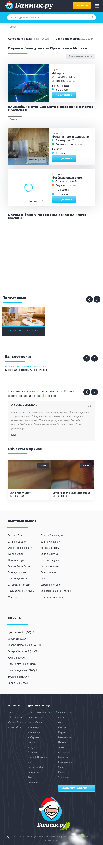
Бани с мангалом (50, 541)
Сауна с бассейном (19, 566)
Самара (62, 727)
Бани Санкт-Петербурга (40, 712)
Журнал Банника (17, 722)
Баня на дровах (17, 541)
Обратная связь (16, 717)
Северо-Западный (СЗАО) (23, 651)
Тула (30, 776)
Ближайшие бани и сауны (56, 590)
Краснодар (34, 732)
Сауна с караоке (50, 566)
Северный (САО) (18, 638)
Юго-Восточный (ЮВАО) (23, 664)
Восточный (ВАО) (18, 676)
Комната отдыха (50, 547)
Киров (61, 732)
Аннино (15, 119)
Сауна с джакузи (17, 578)
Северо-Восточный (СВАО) (25, 645)
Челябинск (33, 771)
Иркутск (32, 747)
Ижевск (62, 742)
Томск (61, 747)
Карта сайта (14, 727)
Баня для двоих (17, 572)
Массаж (12, 597)
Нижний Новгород (38, 757)
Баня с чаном (48, 572)
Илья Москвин (41, 38)
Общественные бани (20, 547)
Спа (43, 578)
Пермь (31, 742)
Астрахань (63, 752)
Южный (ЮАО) (17, 657)
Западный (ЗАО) (18, 683)
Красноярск (34, 727)
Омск (61, 722)
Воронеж (63, 757)
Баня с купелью (50, 554)
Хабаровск (33, 737)
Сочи (61, 767)
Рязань (62, 771)
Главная (12, 26)
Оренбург (33, 752)
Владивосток (65, 737)
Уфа (30, 762)
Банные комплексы (52, 597)
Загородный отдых (19, 584)
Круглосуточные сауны (21, 590)
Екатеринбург (35, 717)
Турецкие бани (16, 554)
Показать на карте (80, 56)
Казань (62, 717)
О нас (11, 712)
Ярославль (33, 781)
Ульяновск (63, 776)
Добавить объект (77, 788)
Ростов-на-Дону (36, 767)
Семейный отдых (50, 584)
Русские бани (15, 535)
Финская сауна (16, 560)
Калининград (65, 762)
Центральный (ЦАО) (21, 632)
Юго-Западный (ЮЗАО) (22, 670)
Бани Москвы (65, 712)
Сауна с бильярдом (52, 535)
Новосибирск (35, 722)
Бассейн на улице (51, 560)
